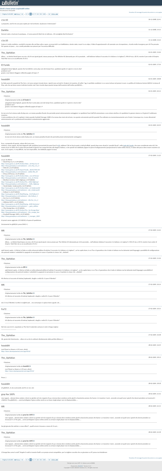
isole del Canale (128, 145)
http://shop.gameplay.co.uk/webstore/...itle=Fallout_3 (19, 196)
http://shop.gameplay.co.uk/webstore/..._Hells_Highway (20, 184)
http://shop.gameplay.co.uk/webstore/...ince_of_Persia (19, 178)
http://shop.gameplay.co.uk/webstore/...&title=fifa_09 (19, 172)
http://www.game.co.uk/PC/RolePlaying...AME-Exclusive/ (20, 204)
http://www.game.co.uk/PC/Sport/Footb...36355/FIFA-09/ (20, 170)
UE (59, 145)
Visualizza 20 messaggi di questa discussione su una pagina (145, 12)
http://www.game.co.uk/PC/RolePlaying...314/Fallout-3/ (20, 194)
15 (37, 14)
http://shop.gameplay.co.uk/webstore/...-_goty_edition (19, 206)
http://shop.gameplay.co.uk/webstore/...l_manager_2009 (20, 216)
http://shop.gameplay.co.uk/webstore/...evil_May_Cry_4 (20, 166)
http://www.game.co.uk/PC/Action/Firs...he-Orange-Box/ (20, 210)
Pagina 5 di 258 (8, 14)
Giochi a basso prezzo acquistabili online (14, 9)
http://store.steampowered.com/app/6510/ (16, 351)
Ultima (55, 14)
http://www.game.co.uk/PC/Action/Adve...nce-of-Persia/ (20, 176)
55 (41, 14)
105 (44, 14)
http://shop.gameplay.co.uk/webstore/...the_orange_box (20, 212)
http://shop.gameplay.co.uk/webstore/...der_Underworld (20, 190)
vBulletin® (81, 466)
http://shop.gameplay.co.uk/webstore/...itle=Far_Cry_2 (19, 200)
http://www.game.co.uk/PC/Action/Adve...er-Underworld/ (20, 188)
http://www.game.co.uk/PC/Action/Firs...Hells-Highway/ (20, 182)
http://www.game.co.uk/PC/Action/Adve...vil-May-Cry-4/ (20, 164)
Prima (17, 14)
